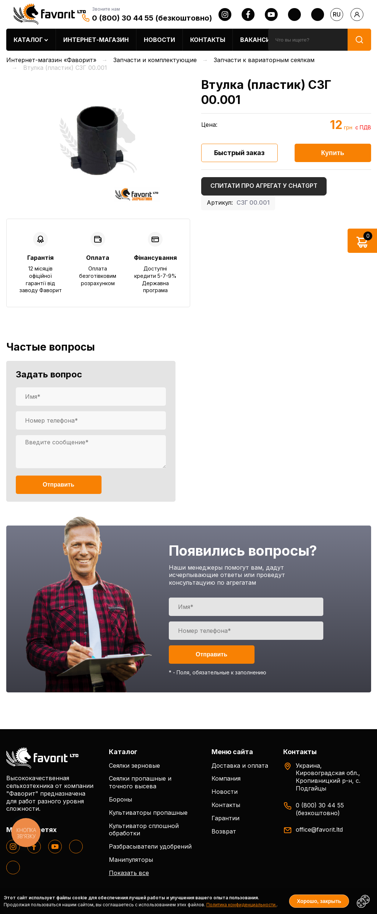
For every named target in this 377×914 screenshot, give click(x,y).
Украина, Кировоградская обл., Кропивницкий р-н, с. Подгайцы (328, 777)
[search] (308, 40)
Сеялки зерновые (134, 765)
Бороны (120, 799)
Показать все (129, 873)
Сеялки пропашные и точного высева (140, 782)
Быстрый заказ (239, 153)
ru (337, 14)
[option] (98, 140)
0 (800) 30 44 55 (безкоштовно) (152, 18)
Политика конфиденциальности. (241, 904)
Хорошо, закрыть (319, 901)
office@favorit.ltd (319, 829)
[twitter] (294, 14)
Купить (332, 153)
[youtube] (271, 14)
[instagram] (224, 14)
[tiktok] (317, 14)
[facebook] (248, 14)
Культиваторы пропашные (148, 812)
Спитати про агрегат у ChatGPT (263, 185)
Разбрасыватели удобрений (150, 846)
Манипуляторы (131, 859)
